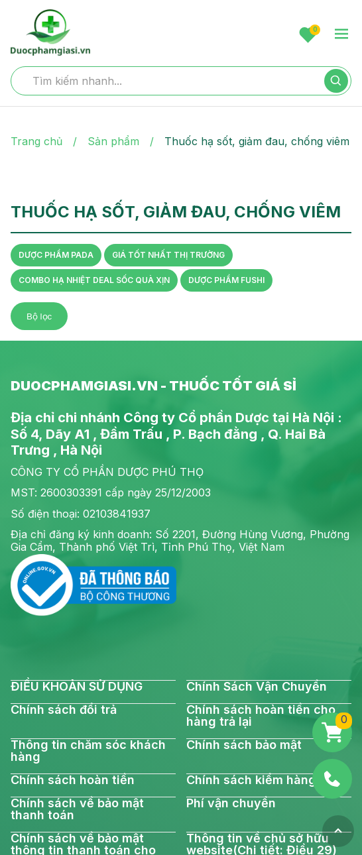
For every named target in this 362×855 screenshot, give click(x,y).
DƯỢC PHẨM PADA (56, 255)
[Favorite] (308, 35)
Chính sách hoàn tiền (73, 780)
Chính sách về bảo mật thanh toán (77, 809)
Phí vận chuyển (231, 803)
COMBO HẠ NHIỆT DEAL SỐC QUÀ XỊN (94, 280)
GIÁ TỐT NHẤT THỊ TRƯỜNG (168, 255)
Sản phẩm (113, 141)
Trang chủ (36, 141)
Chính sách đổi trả (64, 710)
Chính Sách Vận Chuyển (256, 687)
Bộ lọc (39, 316)
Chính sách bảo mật (244, 745)
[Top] (338, 831)
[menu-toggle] (341, 35)
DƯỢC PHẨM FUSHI (226, 280)
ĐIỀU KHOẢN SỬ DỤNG (77, 687)
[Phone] (332, 779)
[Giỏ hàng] (332, 732)
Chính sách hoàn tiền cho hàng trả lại (260, 716)
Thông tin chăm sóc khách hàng (88, 751)
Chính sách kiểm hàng (251, 780)
